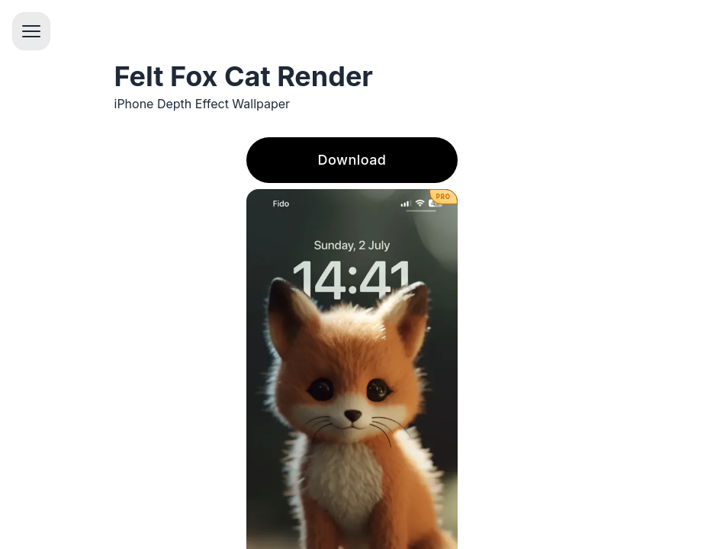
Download (352, 160)
